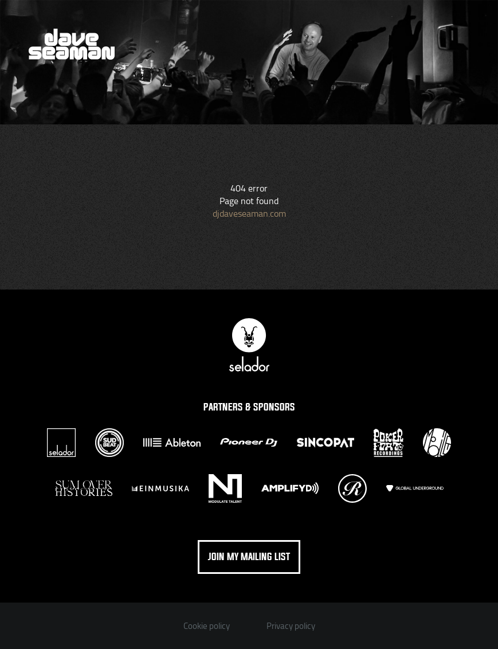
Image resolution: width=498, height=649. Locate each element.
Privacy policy (290, 626)
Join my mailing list (249, 557)
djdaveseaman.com (249, 213)
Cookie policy (206, 626)
